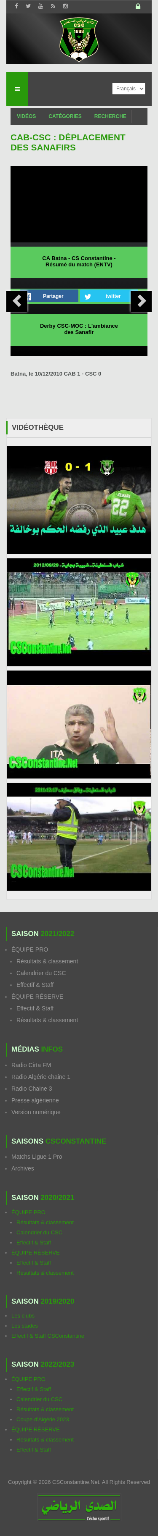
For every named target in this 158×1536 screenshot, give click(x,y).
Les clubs (23, 1315)
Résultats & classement (47, 961)
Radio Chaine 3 (31, 1088)
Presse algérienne (35, 1100)
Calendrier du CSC (41, 973)
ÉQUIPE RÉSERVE (37, 996)
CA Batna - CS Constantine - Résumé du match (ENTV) (78, 261)
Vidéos (26, 116)
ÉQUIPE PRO (29, 949)
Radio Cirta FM (31, 1065)
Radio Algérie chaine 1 (40, 1076)
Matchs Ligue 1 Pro (36, 1156)
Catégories (64, 116)
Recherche (110, 116)
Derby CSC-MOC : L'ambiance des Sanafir (79, 329)
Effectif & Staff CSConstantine (47, 1336)
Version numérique (36, 1112)
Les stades (24, 1326)
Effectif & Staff (35, 984)
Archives (22, 1168)
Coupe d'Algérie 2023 (42, 1419)
